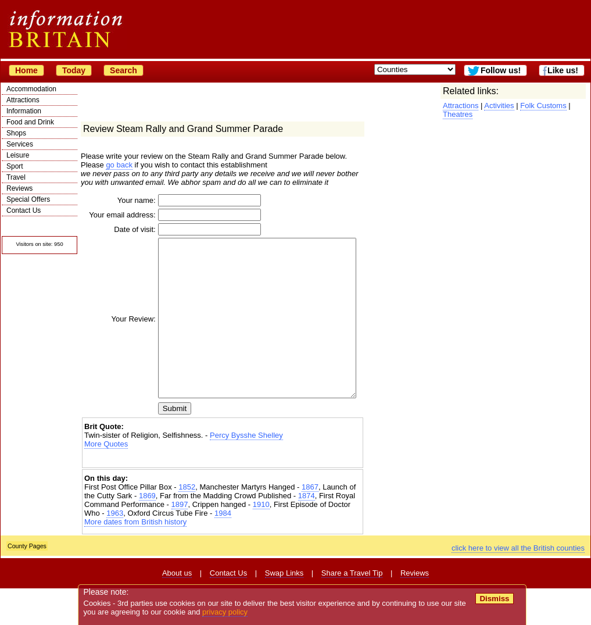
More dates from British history (135, 558)
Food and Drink (30, 122)
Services (19, 144)
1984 (222, 549)
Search (123, 70)
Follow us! (501, 70)
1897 (179, 541)
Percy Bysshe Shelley (246, 471)
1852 (186, 523)
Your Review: (117, 339)
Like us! (562, 70)
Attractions (23, 100)
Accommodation (31, 89)
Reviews (19, 188)
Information (23, 111)
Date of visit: (118, 234)
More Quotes (106, 480)
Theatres (457, 114)
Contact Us (23, 210)
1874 (306, 532)
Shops (16, 133)
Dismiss (494, 598)
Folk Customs (543, 105)
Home (26, 70)
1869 (147, 532)
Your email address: (121, 217)
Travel (16, 177)
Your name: (120, 200)
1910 (261, 541)
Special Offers (28, 199)
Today (73, 70)
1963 (114, 549)
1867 (310, 523)
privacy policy (225, 612)
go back (119, 164)
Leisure (17, 155)
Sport (14, 166)
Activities (499, 105)
